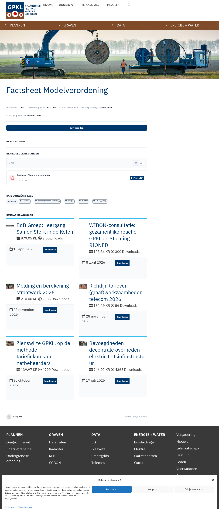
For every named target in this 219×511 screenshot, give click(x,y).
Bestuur (182, 456)
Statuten (183, 484)
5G (93, 443)
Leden (181, 463)
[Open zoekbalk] (129, 5)
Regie (69, 201)
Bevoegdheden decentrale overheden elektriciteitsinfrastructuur (116, 354)
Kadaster (56, 450)
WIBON (55, 464)
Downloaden (77, 127)
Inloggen (113, 4)
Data (95, 436)
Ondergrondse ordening (47, 201)
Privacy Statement (46, 505)
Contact (94, 505)
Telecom (98, 464)
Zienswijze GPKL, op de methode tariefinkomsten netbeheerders (43, 354)
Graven (56, 436)
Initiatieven (67, 4)
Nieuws (48, 4)
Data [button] (121, 25)
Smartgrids (100, 457)
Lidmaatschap (187, 449)
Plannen (12, 202)
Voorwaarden (186, 470)
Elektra (25, 201)
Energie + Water (149, 436)
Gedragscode (186, 490)
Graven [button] (69, 25)
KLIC (53, 457)
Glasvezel (98, 450)
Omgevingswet (18, 443)
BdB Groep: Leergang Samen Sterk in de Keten (45, 230)
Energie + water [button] (184, 25)
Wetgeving (99, 201)
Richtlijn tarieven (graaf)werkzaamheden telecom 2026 (116, 294)
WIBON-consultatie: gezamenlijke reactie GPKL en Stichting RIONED (113, 236)
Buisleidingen (145, 443)
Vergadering (90, 4)
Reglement (185, 477)
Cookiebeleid (75, 505)
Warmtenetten (145, 457)
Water (83, 201)
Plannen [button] (17, 25)
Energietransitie (19, 450)
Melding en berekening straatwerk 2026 (43, 290)
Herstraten (57, 443)
